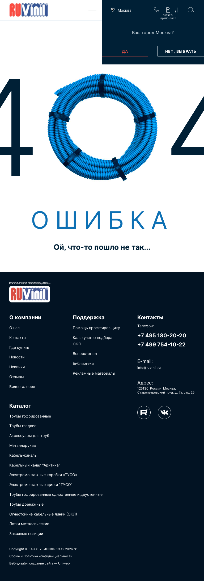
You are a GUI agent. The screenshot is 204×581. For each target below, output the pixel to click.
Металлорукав (22, 445)
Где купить (19, 347)
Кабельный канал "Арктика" (34, 465)
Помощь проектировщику (96, 327)
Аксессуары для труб (29, 435)
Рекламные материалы (94, 373)
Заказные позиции (26, 533)
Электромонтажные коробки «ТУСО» (43, 474)
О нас (14, 327)
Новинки (17, 367)
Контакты (17, 337)
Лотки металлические (29, 523)
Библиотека (83, 363)
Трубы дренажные (26, 504)
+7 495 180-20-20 (161, 335)
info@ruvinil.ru (149, 368)
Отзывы (16, 376)
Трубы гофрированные (30, 416)
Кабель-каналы (23, 455)
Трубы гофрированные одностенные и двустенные (56, 494)
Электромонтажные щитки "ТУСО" (41, 484)
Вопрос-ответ (85, 353)
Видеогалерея (22, 386)
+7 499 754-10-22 (161, 344)
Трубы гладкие (22, 425)
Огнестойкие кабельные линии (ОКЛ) (43, 514)
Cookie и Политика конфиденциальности (40, 556)
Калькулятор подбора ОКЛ (92, 340)
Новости (16, 357)
